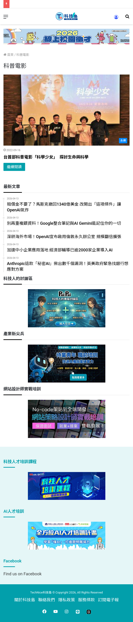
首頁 (8, 55)
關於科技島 (24, 599)
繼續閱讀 (14, 167)
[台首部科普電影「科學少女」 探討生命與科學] (66, 110)
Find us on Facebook (22, 573)
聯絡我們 (46, 599)
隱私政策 (66, 599)
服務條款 (86, 599)
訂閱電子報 (108, 599)
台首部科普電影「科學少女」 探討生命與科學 (46, 157)
